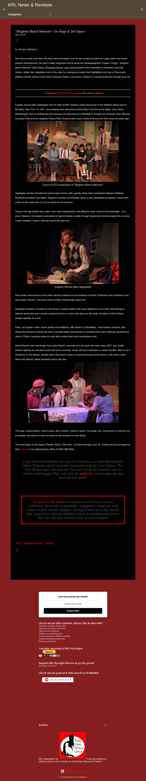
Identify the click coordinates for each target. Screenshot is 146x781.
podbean (86, 473)
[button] (17, 41)
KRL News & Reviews (30, 4)
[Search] (142, 9)
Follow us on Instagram (50, 633)
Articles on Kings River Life (52, 626)
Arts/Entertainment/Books (52, 638)
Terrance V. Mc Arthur (49, 502)
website (24, 449)
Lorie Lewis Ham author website (55, 636)
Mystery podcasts (47, 641)
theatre (49, 543)
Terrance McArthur (33, 543)
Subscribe (73, 610)
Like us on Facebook (49, 631)
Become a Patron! (47, 665)
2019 (18, 543)
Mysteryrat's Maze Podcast (52, 628)
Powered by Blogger (73, 771)
